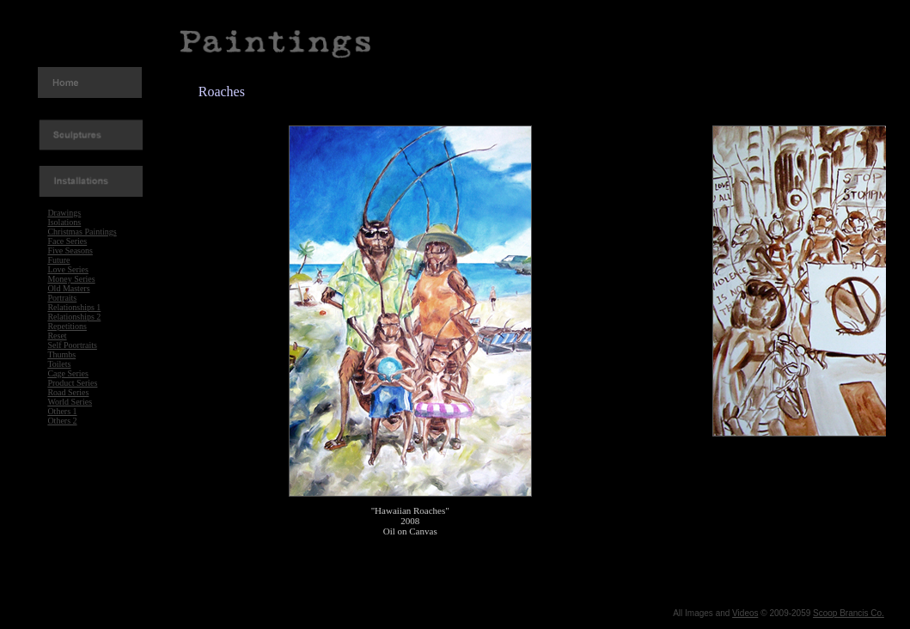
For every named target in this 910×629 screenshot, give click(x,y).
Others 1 (61, 411)
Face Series (67, 241)
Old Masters (68, 288)
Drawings (64, 212)
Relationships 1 (74, 307)
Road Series (68, 392)
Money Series (71, 279)
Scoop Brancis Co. (848, 613)
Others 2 (61, 420)
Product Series (72, 383)
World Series (69, 401)
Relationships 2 (74, 316)
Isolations (64, 222)
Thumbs (61, 354)
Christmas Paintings (81, 231)
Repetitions (67, 326)
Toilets (58, 364)
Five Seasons (70, 250)
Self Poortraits (72, 345)
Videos (745, 613)
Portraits (61, 297)
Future (58, 260)
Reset (56, 335)
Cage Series (68, 373)
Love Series (68, 269)
